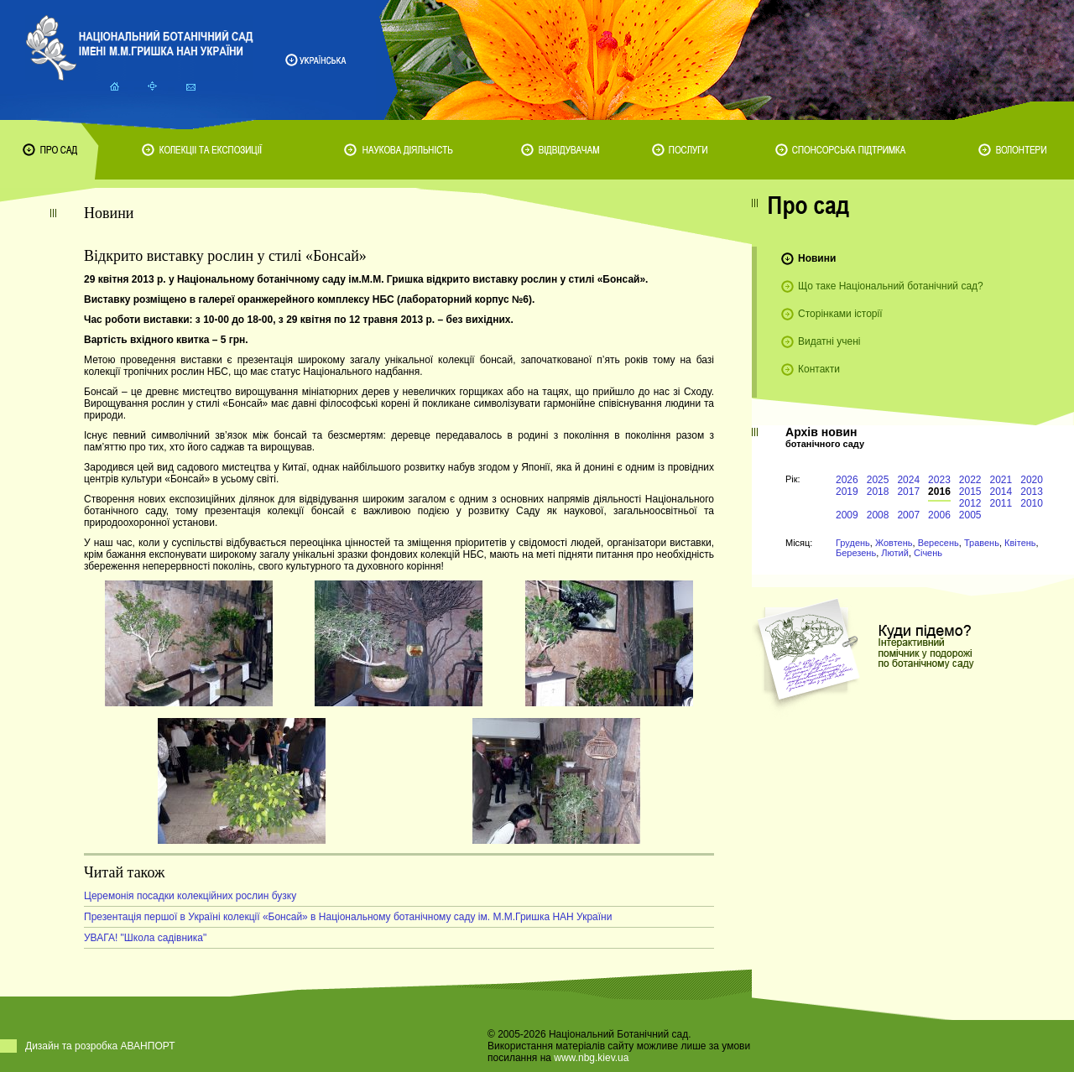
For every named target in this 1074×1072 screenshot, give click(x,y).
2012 (970, 503)
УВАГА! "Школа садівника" (145, 938)
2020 (1031, 480)
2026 (847, 480)
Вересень (938, 543)
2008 (878, 515)
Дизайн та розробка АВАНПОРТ (100, 1046)
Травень (981, 543)
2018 (878, 491)
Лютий (895, 553)
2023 (939, 480)
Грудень (853, 543)
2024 (908, 480)
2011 (1001, 503)
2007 (908, 515)
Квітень (1020, 543)
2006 (939, 515)
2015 (970, 491)
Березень (856, 553)
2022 (970, 480)
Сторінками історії (840, 314)
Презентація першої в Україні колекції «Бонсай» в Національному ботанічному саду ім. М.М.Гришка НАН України (348, 917)
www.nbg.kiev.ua (591, 1058)
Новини (817, 258)
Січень (928, 553)
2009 (847, 515)
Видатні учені (829, 341)
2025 (878, 480)
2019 (847, 491)
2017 (908, 491)
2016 (939, 491)
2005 (970, 515)
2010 (1031, 503)
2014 (1001, 491)
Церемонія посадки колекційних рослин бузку (190, 896)
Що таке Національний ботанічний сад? (890, 286)
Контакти (819, 369)
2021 (1001, 480)
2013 (1031, 491)
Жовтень (894, 543)
